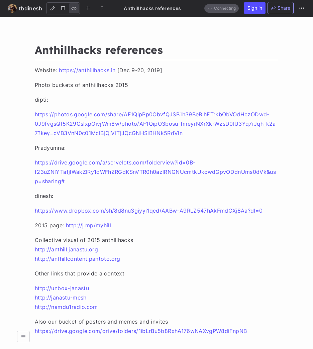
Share (280, 8)
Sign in (254, 8)
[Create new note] (88, 8)
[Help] (102, 8)
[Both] (63, 8)
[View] (74, 8)
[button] (23, 336)
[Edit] (52, 8)
